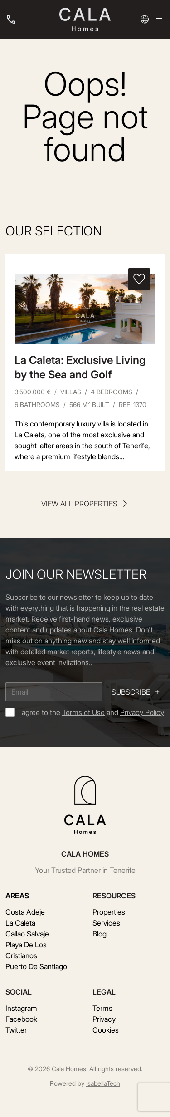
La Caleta (20, 922)
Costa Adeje (25, 911)
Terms (102, 1008)
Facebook (21, 1019)
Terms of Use (83, 712)
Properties (108, 911)
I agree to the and (91, 712)
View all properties (85, 503)
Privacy (104, 1019)
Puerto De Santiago (36, 966)
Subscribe (136, 691)
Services (106, 922)
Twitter (16, 1029)
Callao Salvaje (27, 933)
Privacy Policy (142, 712)
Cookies (105, 1029)
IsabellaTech (103, 1083)
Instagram (21, 1008)
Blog (99, 933)
